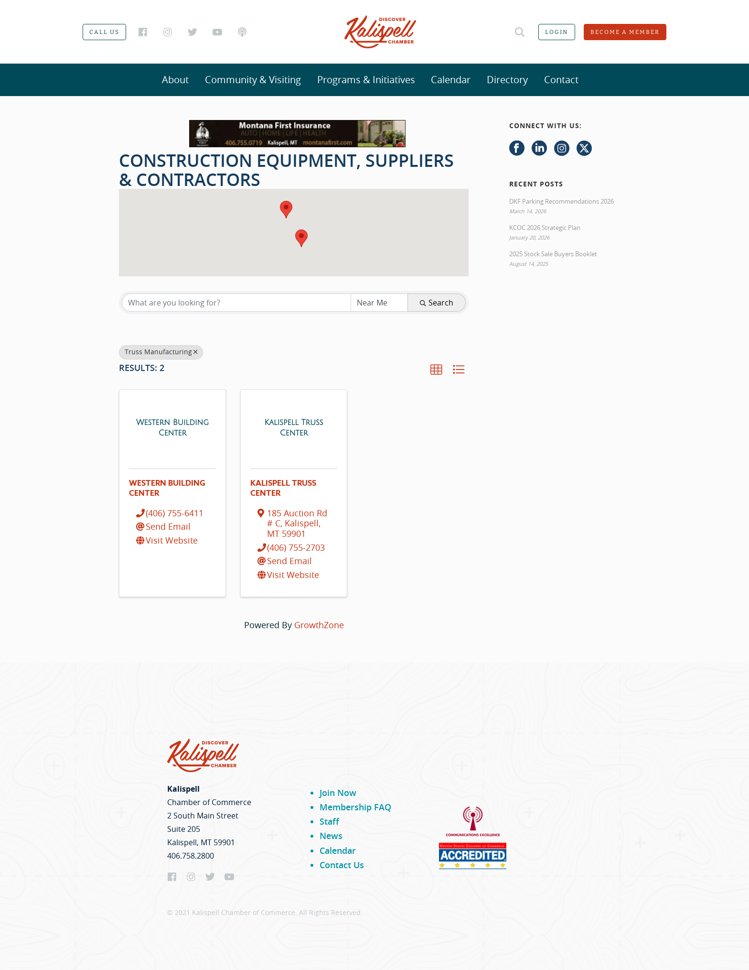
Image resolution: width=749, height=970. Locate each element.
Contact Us (342, 865)
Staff (329, 821)
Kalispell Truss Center (283, 488)
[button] (286, 209)
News (331, 835)
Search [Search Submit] (436, 302)
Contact (561, 79)
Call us (104, 32)
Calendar (451, 79)
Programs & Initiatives (366, 79)
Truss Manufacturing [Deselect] (161, 352)
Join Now (338, 792)
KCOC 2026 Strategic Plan (544, 227)
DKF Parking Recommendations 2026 (561, 201)
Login (556, 32)
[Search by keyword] (236, 303)
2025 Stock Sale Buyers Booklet (553, 254)
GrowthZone (319, 625)
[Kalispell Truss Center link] (293, 427)
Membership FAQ (355, 807)
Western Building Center (167, 488)
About (175, 79)
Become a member (625, 32)
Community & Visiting (253, 79)
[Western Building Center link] (172, 427)
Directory (507, 79)
